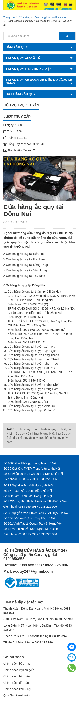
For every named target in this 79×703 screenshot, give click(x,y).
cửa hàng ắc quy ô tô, (40, 433)
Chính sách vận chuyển (18, 670)
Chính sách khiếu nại (17, 689)
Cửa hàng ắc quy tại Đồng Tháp (25, 265)
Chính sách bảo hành (17, 676)
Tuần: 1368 (12, 131)
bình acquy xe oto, (28, 429)
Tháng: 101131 (15, 137)
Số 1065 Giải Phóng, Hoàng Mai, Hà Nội (29, 463)
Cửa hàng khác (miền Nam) (50, 17)
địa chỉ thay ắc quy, (26, 437)
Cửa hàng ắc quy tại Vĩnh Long (25, 270)
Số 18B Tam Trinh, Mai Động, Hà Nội (27, 496)
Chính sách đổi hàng (17, 682)
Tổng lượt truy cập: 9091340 (24, 144)
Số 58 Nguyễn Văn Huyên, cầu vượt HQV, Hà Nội (35, 513)
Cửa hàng (24, 17)
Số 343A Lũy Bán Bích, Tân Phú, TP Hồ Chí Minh (35, 501)
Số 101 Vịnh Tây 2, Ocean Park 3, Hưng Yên (32, 523)
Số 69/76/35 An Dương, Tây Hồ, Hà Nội (29, 518)
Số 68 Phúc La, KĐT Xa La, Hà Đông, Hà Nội (33, 473)
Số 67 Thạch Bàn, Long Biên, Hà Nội (27, 490)
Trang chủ (9, 17)
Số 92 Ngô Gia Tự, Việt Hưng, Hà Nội (28, 485)
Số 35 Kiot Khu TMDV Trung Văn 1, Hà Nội (31, 468)
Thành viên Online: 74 (19, 150)
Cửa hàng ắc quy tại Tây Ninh (24, 276)
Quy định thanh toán (16, 695)
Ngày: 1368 (12, 125)
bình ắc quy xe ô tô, (54, 429)
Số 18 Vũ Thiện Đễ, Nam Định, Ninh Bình (30, 529)
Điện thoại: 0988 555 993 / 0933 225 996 (30, 479)
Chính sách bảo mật (16, 663)
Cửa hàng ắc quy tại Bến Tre (23, 254)
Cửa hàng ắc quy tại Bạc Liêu (24, 259)
